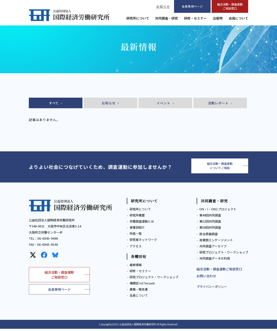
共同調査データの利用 (214, 261)
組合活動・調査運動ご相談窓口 (230, 6)
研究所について (137, 18)
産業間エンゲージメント (216, 242)
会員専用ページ (59, 291)
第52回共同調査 (210, 224)
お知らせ (163, 6)
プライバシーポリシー (212, 289)
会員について (238, 18)
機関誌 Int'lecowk (142, 285)
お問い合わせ (206, 278)
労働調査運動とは (142, 224)
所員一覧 (136, 236)
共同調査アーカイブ (213, 248)
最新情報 (136, 267)
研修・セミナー (195, 18)
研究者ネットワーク (143, 242)
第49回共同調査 (210, 217)
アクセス (136, 248)
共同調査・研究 (166, 18)
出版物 (218, 18)
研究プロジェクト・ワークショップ (154, 279)
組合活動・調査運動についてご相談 (219, 167)
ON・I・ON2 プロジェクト (217, 211)
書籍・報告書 (139, 291)
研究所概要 (137, 217)
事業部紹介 (137, 230)
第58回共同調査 (210, 230)
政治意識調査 (208, 236)
